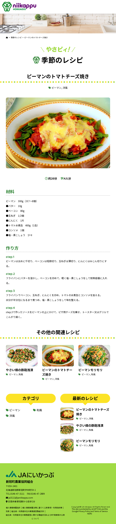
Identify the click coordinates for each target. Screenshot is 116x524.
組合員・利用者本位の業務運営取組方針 (27, 511)
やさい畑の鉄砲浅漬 (19, 373)
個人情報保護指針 (13, 507)
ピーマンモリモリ (90, 373)
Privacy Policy (84, 511)
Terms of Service (101, 511)
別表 (8, 511)
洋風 (65, 87)
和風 (21, 378)
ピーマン (56, 87)
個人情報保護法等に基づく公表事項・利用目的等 (42, 507)
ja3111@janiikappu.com (20, 497)
